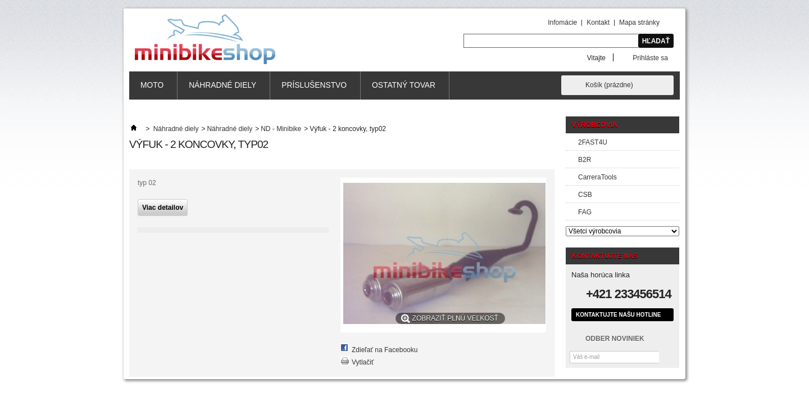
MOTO (151, 85)
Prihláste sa (650, 57)
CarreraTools (597, 177)
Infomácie (562, 22)
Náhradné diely (222, 85)
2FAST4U (592, 142)
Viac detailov (162, 208)
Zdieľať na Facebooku (384, 350)
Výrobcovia (594, 125)
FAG (585, 212)
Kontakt (598, 22)
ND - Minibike (281, 129)
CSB (585, 195)
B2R (584, 160)
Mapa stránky (639, 22)
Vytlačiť (363, 362)
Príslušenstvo (314, 85)
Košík (609, 85)
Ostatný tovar (403, 85)
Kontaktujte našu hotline (618, 315)
